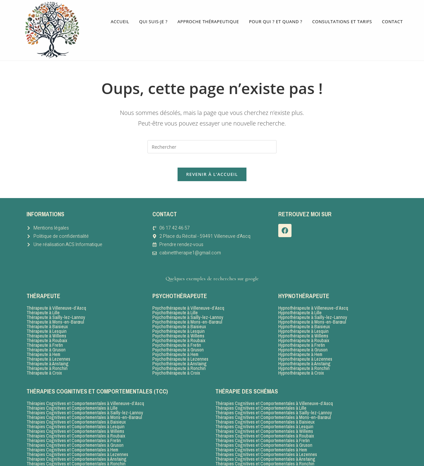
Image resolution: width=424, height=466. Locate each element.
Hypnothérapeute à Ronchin (304, 357)
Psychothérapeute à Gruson (178, 338)
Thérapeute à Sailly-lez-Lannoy (55, 306)
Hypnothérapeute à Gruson (303, 338)
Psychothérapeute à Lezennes (180, 347)
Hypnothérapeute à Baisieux (304, 315)
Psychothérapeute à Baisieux (179, 315)
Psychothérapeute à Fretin (176, 334)
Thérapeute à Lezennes (48, 347)
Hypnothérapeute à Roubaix (303, 329)
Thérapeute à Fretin (44, 334)
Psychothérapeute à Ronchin (179, 357)
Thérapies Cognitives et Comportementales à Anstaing (76, 447)
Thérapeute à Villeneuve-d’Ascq (56, 296)
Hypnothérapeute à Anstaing (304, 352)
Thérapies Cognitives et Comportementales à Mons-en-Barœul (84, 406)
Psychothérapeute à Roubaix (178, 329)
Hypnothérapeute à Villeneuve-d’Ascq (313, 296)
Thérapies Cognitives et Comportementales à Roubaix (75, 424)
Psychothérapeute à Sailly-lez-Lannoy (187, 306)
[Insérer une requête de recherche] (212, 129)
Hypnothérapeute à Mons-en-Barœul (312, 310)
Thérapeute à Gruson (46, 338)
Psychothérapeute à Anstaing (179, 352)
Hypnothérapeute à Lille (300, 301)
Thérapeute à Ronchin (47, 357)
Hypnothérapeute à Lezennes (305, 347)
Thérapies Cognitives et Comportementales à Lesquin (75, 415)
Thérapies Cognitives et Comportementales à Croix (73, 457)
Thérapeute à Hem (43, 343)
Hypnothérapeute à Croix (301, 361)
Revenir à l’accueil (212, 163)
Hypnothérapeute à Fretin (301, 334)
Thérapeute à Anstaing (47, 352)
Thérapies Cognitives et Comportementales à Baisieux (76, 410)
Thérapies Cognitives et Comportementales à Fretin (73, 429)
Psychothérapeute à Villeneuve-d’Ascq (188, 296)
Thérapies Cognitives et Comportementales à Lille (72, 396)
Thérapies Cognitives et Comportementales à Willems (75, 420)
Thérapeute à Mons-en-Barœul (55, 310)
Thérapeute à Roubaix (46, 329)
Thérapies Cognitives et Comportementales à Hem (72, 438)
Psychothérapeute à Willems (178, 324)
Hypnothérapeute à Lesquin (303, 320)
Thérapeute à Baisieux (47, 315)
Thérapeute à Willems (46, 324)
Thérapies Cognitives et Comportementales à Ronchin (76, 452)
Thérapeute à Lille (43, 301)
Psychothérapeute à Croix (176, 361)
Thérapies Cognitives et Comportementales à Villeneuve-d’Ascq (85, 392)
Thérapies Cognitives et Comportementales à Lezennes (77, 443)
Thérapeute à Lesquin (46, 320)
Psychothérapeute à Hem (175, 343)
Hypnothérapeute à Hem (300, 343)
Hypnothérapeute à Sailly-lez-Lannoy (312, 306)
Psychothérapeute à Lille (175, 301)
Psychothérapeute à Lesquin (178, 320)
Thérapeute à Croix (44, 361)
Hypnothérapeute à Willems (303, 324)
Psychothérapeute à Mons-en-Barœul (187, 310)
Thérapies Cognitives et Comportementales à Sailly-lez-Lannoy (84, 401)
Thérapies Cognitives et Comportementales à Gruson (75, 434)
